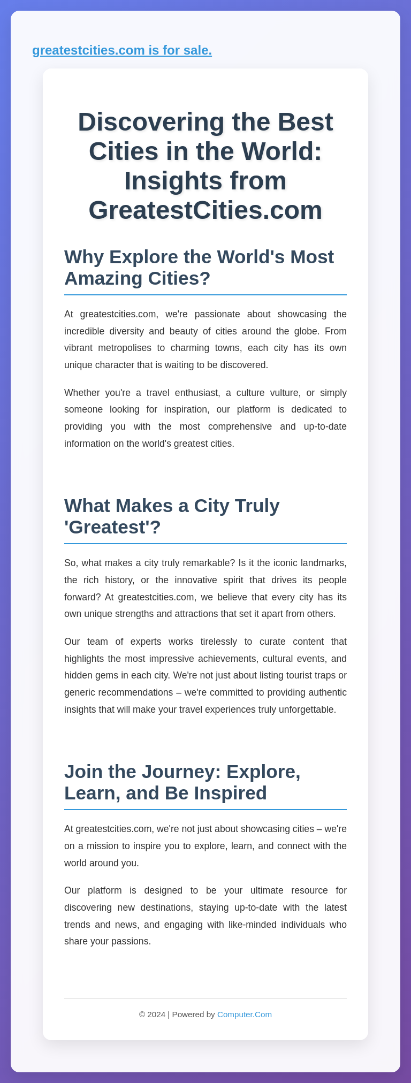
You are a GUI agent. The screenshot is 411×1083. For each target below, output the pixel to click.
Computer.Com (244, 1014)
